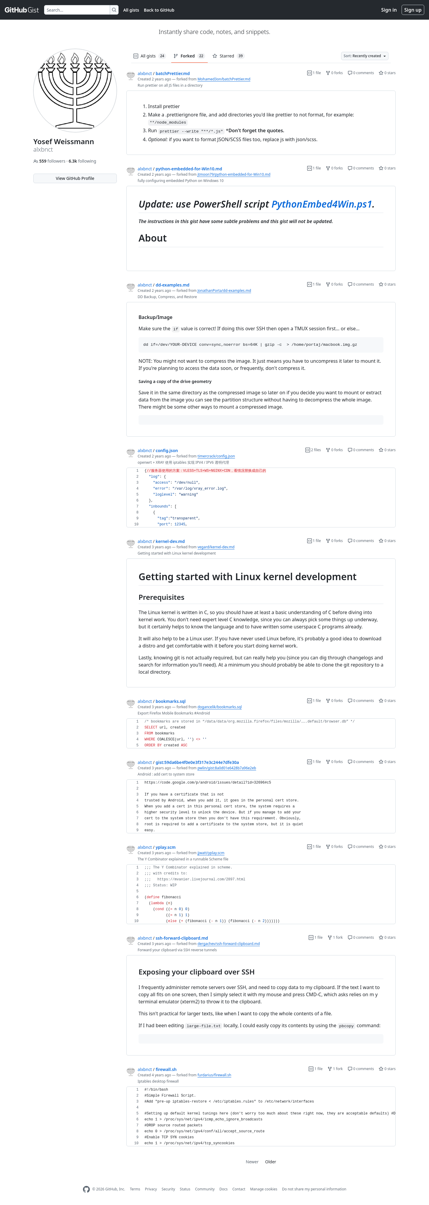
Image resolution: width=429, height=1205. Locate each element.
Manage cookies (263, 1189)
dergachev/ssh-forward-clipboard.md (229, 943)
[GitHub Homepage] (86, 1189)
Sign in (389, 10)
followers (49, 161)
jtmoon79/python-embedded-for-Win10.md (234, 174)
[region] (261, 123)
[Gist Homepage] (22, 9)
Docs (223, 1189)
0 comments (361, 72)
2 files (313, 449)
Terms (135, 1189)
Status (185, 1189)
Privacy (151, 1189)
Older (270, 1161)
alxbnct (145, 73)
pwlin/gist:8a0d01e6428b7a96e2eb (227, 767)
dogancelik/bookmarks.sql (220, 706)
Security (168, 1189)
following (82, 161)
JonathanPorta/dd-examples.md (224, 290)
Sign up (413, 10)
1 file (314, 72)
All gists (131, 10)
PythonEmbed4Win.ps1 (321, 203)
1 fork (335, 937)
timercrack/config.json (216, 456)
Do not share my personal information (314, 1189)
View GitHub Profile (75, 178)
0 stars (387, 72)
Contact (238, 1189)
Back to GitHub (159, 10)
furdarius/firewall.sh (214, 1075)
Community (205, 1189)
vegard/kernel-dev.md (216, 546)
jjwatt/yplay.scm (211, 852)
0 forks (334, 72)
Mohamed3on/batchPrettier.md (224, 79)
